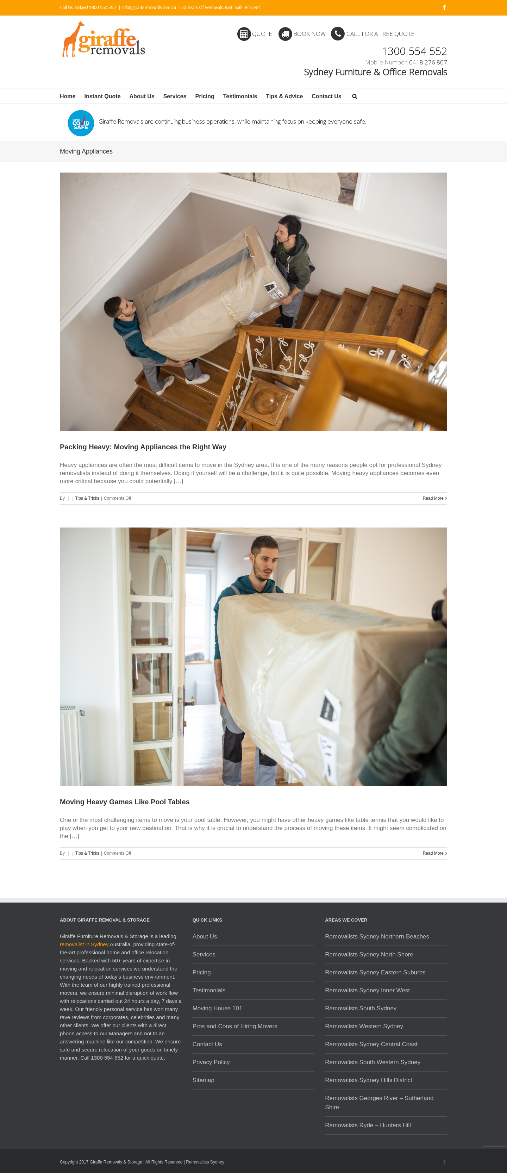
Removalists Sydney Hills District (368, 1080)
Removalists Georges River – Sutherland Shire (379, 1103)
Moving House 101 (218, 1008)
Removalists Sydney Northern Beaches (377, 936)
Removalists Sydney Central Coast (371, 1044)
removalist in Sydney (84, 944)
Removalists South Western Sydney (372, 1062)
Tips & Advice (284, 96)
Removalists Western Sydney (364, 1026)
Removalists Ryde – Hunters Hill (368, 1125)
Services (175, 96)
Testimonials (240, 96)
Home (67, 96)
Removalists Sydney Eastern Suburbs (375, 972)
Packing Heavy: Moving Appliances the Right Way (143, 447)
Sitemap (203, 1080)
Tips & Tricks (87, 498)
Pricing (204, 96)
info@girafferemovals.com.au (149, 8)
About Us (142, 96)
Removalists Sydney (205, 1162)
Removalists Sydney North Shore (369, 954)
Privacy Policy (211, 1062)
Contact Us (326, 96)
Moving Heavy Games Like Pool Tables (125, 802)
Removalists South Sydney (360, 1008)
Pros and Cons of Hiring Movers (235, 1026)
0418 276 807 (428, 62)
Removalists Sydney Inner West (367, 990)
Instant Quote (102, 96)
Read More (433, 498)
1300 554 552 (414, 49)
